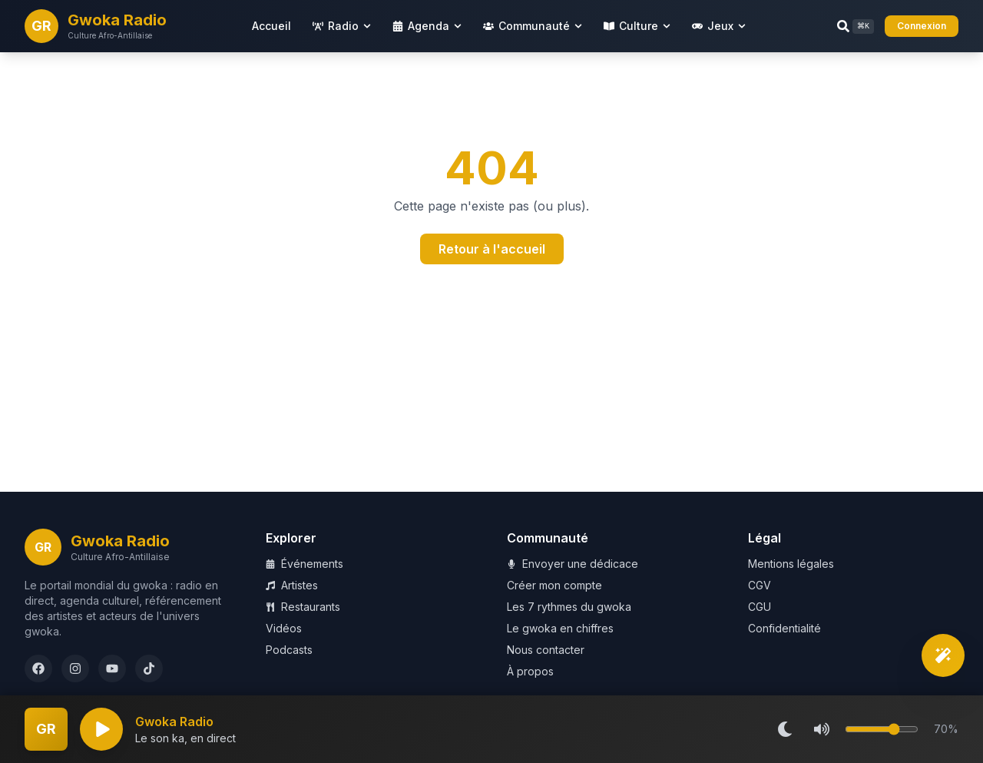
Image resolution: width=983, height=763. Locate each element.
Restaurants (303, 606)
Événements (304, 563)
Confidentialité (784, 628)
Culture (637, 25)
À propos (530, 671)
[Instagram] (75, 668)
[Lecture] (101, 729)
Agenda (427, 25)
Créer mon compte (554, 585)
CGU (759, 606)
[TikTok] (149, 668)
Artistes (292, 585)
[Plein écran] (46, 729)
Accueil (271, 25)
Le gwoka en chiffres (560, 628)
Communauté (532, 25)
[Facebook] (38, 668)
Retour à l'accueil (492, 249)
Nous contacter (545, 649)
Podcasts (289, 649)
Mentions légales (791, 563)
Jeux (719, 25)
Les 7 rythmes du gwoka (569, 606)
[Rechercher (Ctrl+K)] (855, 26)
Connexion (921, 26)
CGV (759, 585)
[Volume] (881, 729)
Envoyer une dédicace (572, 563)
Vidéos (284, 628)
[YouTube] (112, 668)
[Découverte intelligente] (943, 655)
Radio (342, 25)
